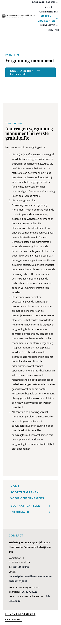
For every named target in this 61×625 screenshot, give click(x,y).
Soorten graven (24, 492)
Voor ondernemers (27, 498)
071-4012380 (21, 567)
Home (15, 486)
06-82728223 (29, 591)
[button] (30, 506)
